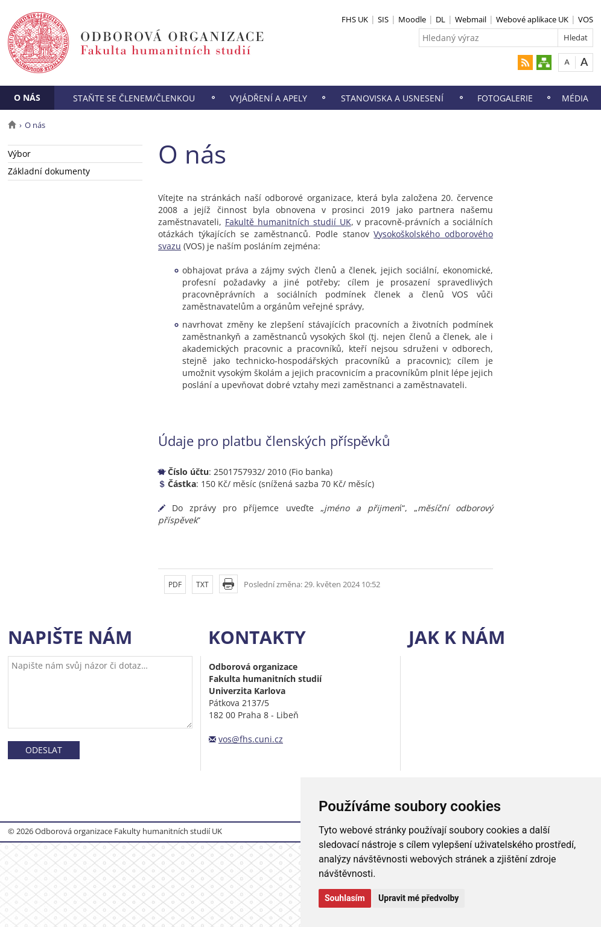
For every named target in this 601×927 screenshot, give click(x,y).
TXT (202, 584)
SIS (383, 19)
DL (440, 19)
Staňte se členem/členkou (134, 98)
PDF (175, 584)
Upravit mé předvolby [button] (418, 898)
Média (575, 98)
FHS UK (355, 19)
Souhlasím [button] (345, 898)
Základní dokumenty (49, 171)
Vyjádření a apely (268, 98)
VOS (585, 19)
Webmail (470, 19)
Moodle (412, 19)
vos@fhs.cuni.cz (250, 739)
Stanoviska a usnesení (392, 98)
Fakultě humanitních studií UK (288, 222)
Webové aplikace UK (532, 19)
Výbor (19, 153)
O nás (27, 97)
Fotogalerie (505, 98)
